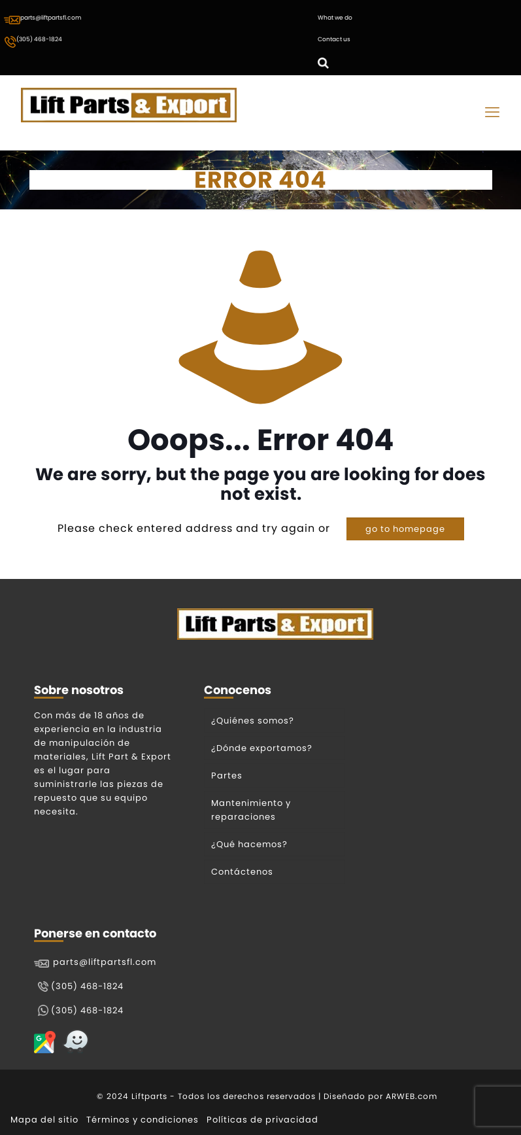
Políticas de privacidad (262, 1119)
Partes (227, 775)
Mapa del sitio (44, 1119)
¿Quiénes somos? (252, 720)
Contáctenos (242, 871)
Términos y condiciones (142, 1119)
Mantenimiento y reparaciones (251, 810)
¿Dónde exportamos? (261, 748)
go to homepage (405, 529)
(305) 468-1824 (33, 41)
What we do (335, 17)
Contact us (334, 39)
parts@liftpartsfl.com (42, 19)
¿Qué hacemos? (249, 844)
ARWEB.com (411, 1096)
